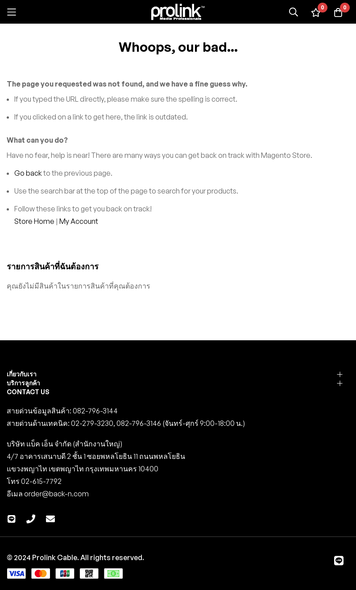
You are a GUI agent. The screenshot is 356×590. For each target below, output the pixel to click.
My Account (78, 221)
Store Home (34, 221)
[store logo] (178, 12)
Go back (28, 173)
